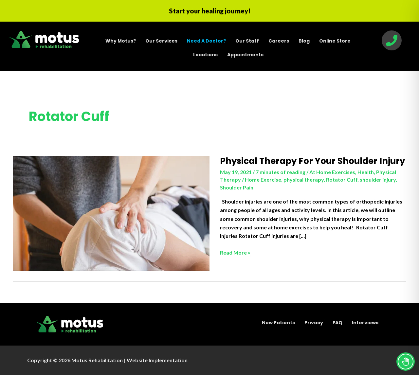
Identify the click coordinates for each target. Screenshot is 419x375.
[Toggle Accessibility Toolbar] (405, 361)
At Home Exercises (332, 172)
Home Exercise (263, 179)
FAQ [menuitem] (337, 322)
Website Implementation (157, 360)
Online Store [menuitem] (335, 41)
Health (365, 172)
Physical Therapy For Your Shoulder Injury (312, 161)
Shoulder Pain (236, 187)
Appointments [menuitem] (245, 54)
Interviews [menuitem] (365, 322)
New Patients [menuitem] (278, 322)
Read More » (235, 252)
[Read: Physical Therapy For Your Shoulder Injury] (111, 213)
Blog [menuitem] (304, 41)
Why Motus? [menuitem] (120, 41)
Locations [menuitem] (205, 54)
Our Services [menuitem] (161, 41)
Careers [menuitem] (278, 41)
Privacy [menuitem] (313, 322)
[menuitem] (206, 41)
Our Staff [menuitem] (247, 41)
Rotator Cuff (341, 179)
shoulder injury (378, 179)
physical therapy (303, 179)
